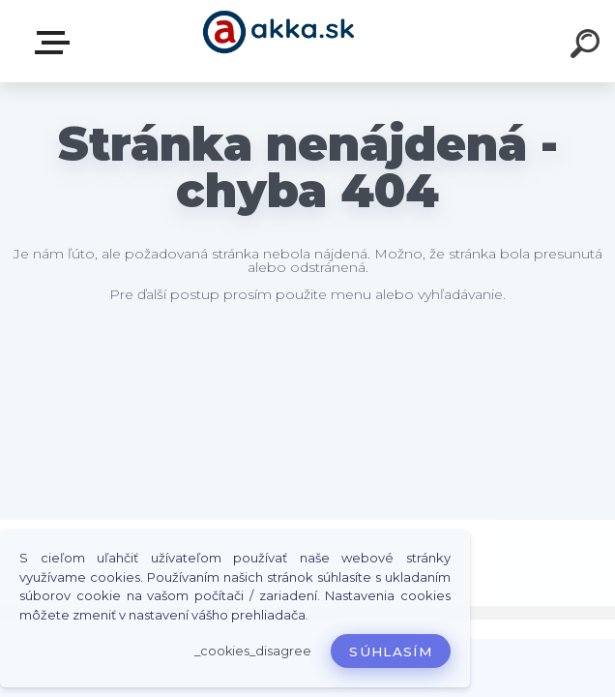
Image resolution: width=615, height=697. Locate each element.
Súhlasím (390, 651)
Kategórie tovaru (56, 42)
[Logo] (279, 41)
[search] (588, 46)
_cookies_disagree (252, 651)
